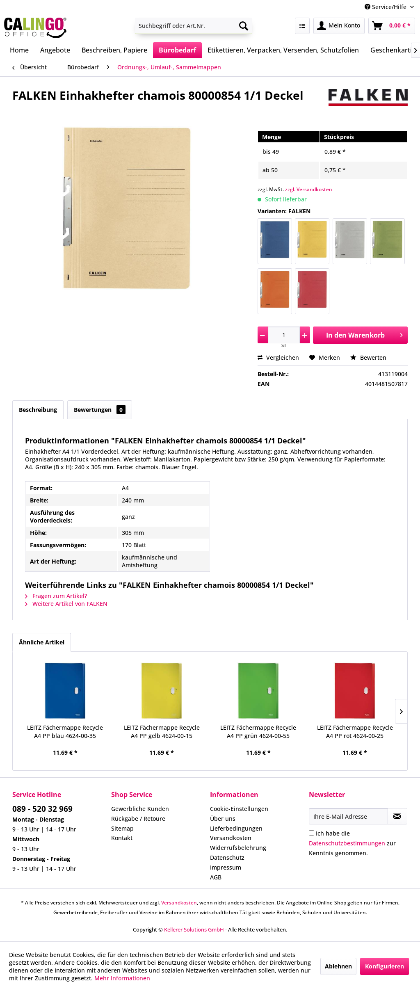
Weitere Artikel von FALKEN (66, 603)
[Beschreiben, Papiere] (114, 50)
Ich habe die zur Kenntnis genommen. (352, 843)
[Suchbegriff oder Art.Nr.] (194, 26)
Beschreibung (38, 409)
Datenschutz (227, 857)
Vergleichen (278, 357)
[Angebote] (55, 50)
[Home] (19, 50)
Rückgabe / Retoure (138, 818)
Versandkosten (230, 838)
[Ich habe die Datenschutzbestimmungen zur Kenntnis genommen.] (311, 833)
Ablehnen (338, 966)
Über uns (222, 818)
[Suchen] (243, 26)
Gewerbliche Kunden (140, 809)
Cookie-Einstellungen (239, 809)
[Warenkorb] (391, 26)
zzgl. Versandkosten (308, 189)
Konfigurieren (384, 966)
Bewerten (368, 357)
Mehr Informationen (122, 978)
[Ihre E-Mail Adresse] (348, 816)
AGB (215, 877)
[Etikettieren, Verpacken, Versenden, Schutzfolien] (283, 50)
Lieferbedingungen (236, 828)
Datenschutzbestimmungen (347, 843)
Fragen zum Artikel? (56, 596)
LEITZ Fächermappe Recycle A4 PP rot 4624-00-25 (355, 732)
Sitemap (122, 828)
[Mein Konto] (339, 26)
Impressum (225, 867)
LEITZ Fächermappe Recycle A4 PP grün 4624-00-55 (258, 732)
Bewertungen (100, 409)
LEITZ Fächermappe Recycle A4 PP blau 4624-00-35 (65, 732)
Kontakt (121, 838)
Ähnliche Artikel (41, 642)
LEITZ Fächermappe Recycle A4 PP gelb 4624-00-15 (162, 732)
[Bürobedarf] (177, 50)
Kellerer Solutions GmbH (194, 929)
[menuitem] (194, 26)
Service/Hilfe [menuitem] (386, 7)
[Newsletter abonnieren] (397, 816)
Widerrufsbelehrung (238, 848)
